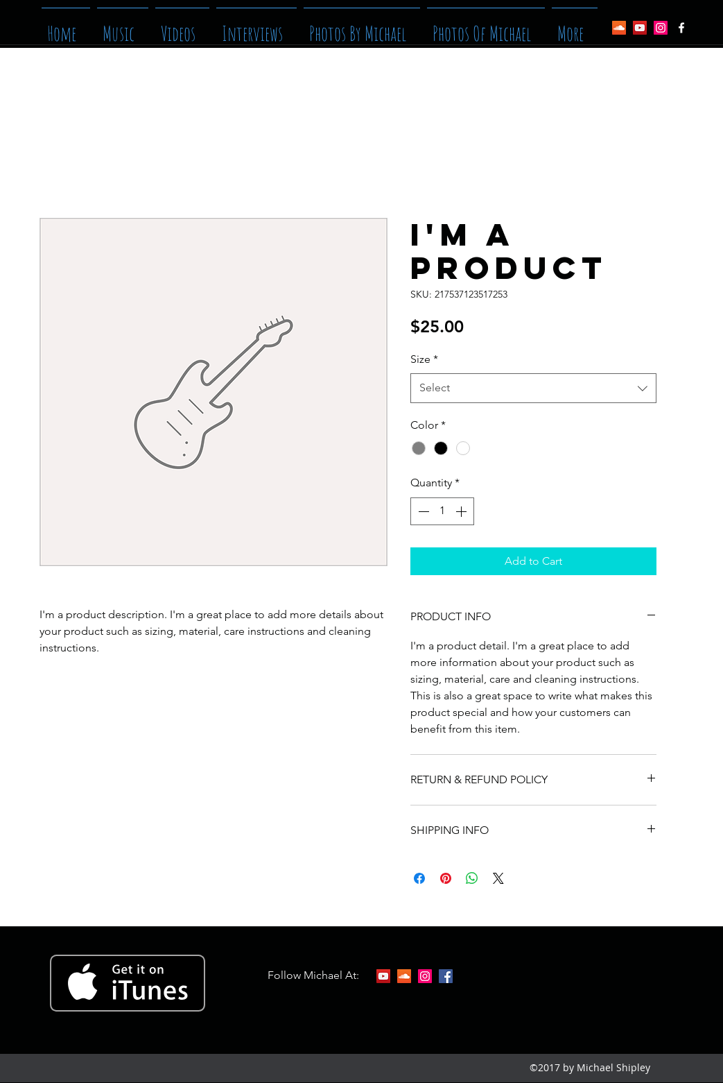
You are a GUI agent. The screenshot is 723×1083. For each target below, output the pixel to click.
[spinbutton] (442, 511)
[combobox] (533, 388)
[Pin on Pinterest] (445, 878)
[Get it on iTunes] (127, 983)
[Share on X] (498, 878)
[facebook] (681, 28)
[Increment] (462, 511)
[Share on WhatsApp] (472, 878)
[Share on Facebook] (419, 878)
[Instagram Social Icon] (661, 28)
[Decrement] (422, 511)
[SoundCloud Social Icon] (619, 28)
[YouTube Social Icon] (640, 28)
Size (424, 359)
